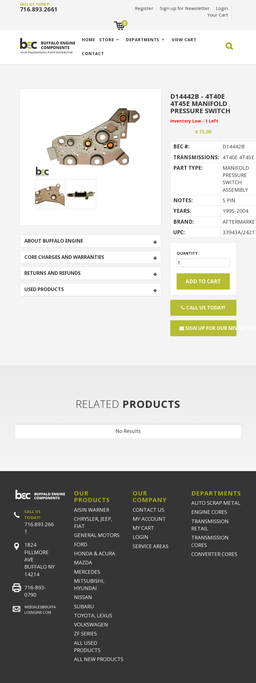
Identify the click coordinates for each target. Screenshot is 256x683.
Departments (142, 39)
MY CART (143, 527)
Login (222, 8)
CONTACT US (148, 509)
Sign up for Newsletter (185, 8)
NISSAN (83, 597)
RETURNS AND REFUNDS (52, 273)
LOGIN (140, 536)
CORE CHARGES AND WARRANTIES (64, 257)
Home (88, 39)
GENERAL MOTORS (96, 535)
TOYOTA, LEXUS (93, 615)
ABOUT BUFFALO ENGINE (53, 241)
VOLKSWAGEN (91, 624)
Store (106, 39)
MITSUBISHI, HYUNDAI (89, 584)
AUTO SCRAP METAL (215, 502)
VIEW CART (184, 39)
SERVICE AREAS (150, 546)
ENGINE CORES (209, 511)
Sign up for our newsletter (207, 328)
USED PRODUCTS (44, 289)
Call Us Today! (203, 307)
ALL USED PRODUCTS (87, 646)
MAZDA (83, 562)
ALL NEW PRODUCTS (98, 659)
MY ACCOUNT (149, 518)
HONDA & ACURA (94, 553)
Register (144, 8)
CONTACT (93, 53)
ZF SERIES (85, 633)
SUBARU (84, 606)
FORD (80, 544)
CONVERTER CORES (214, 554)
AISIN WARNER (91, 509)
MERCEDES (87, 571)
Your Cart (217, 15)
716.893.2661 (39, 9)
